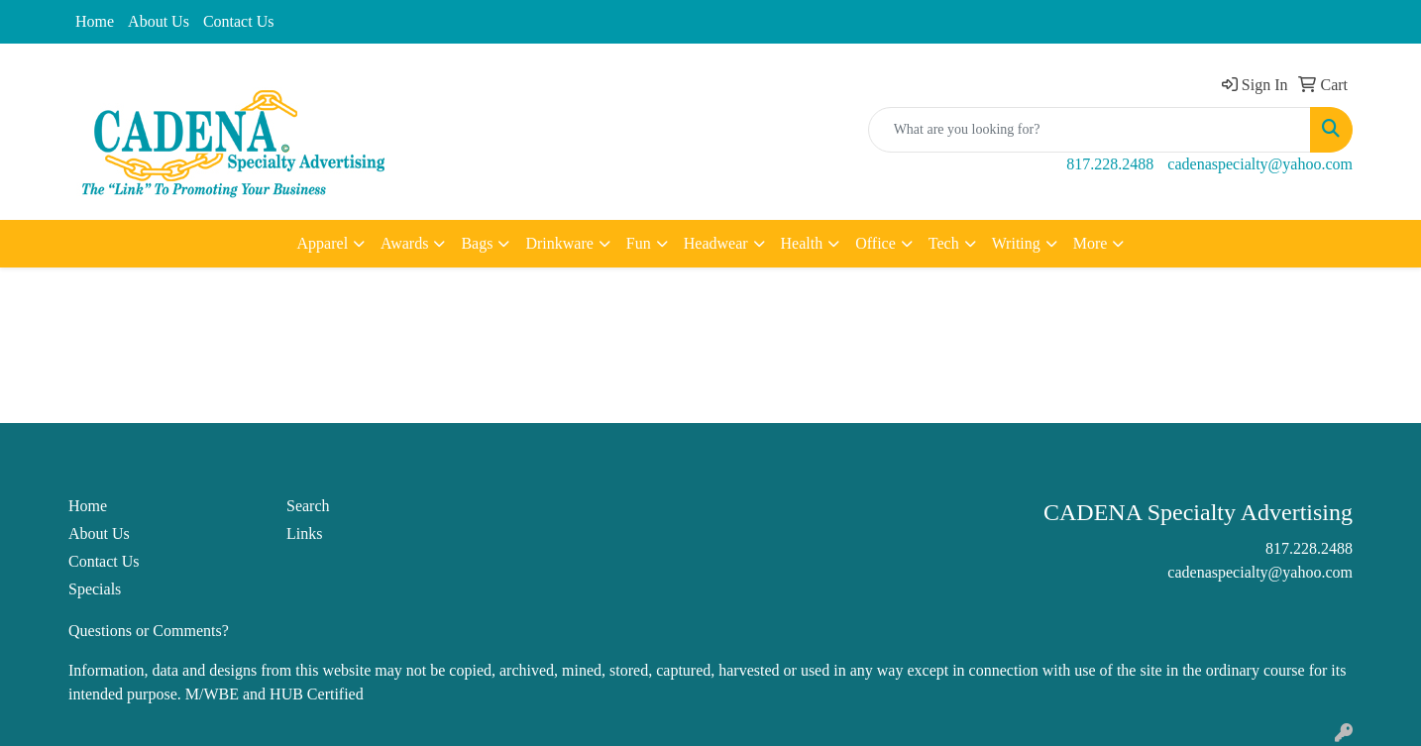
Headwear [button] (716, 243)
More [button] (1090, 243)
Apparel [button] (323, 243)
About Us (158, 21)
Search (308, 505)
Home (94, 21)
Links (304, 533)
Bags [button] (476, 243)
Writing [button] (1016, 243)
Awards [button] (404, 243)
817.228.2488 (1109, 164)
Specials (94, 589)
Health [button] (802, 243)
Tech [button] (944, 243)
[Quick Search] (1089, 130)
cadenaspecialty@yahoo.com (1260, 164)
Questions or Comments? (148, 630)
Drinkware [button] (559, 243)
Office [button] (875, 243)
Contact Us (238, 21)
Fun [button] (638, 243)
